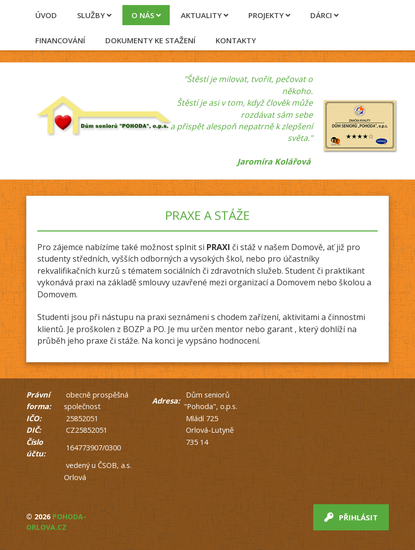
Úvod (46, 15)
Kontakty (236, 40)
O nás (142, 15)
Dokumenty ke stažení (150, 40)
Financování (60, 40)
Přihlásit (351, 517)
